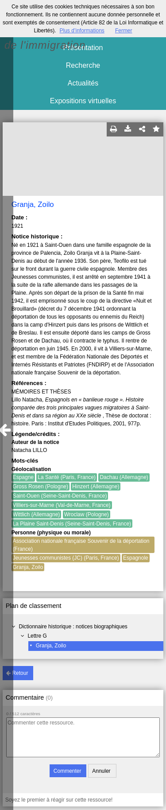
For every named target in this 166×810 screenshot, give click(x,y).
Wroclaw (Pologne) (86, 514)
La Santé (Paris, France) (67, 477)
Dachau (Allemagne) (124, 477)
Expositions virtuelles (83, 101)
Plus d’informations (81, 30)
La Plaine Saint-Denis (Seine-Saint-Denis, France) (72, 524)
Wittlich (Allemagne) (36, 514)
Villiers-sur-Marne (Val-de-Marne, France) (62, 505)
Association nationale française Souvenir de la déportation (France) (81, 545)
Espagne (23, 477)
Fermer (123, 30)
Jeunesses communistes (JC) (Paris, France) (66, 558)
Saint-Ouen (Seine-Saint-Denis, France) (60, 496)
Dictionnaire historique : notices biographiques (73, 626)
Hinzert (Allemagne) (95, 486)
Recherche (83, 65)
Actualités (83, 83)
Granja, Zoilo (51, 646)
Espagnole (135, 558)
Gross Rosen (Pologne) (40, 486)
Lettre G (36, 636)
